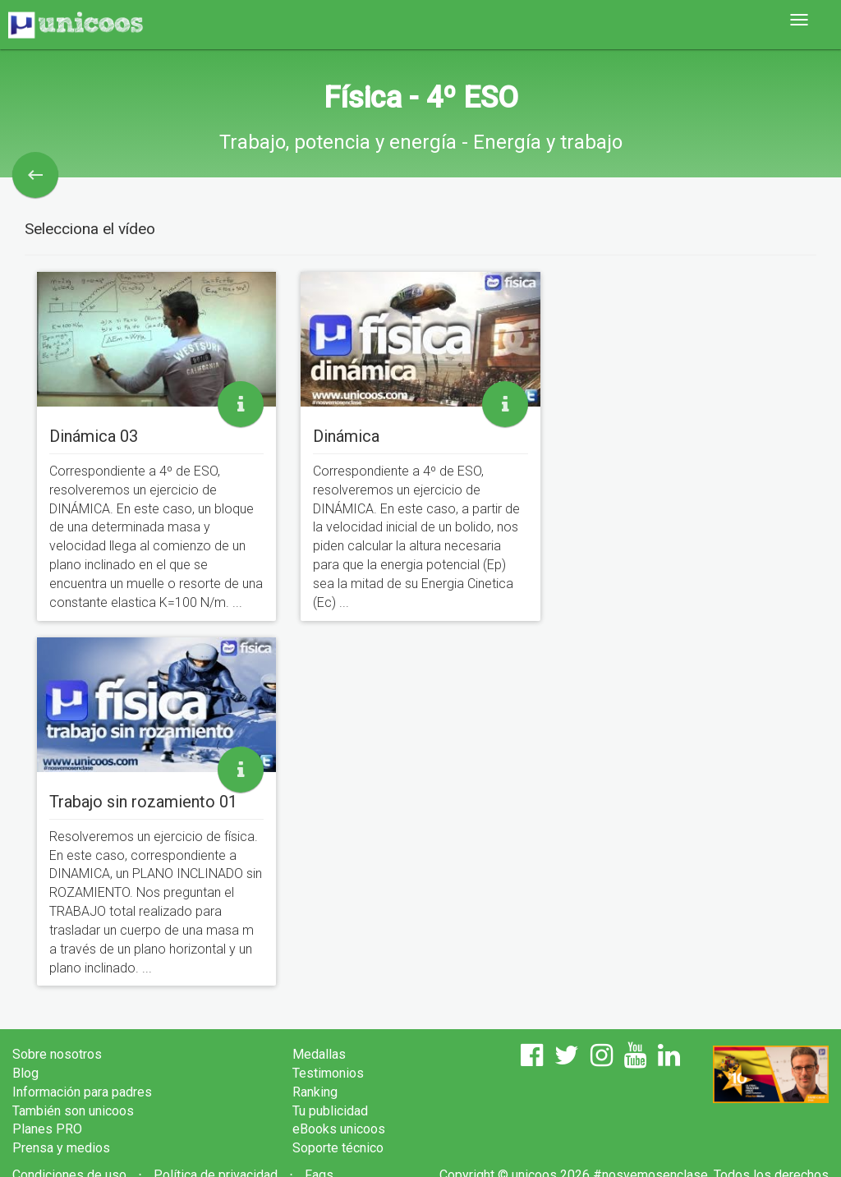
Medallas (319, 1054)
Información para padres (82, 1092)
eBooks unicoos (338, 1129)
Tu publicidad (330, 1111)
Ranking (315, 1092)
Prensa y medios (61, 1148)
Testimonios (328, 1073)
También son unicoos (73, 1111)
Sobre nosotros (57, 1054)
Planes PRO (47, 1129)
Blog (25, 1073)
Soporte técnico (338, 1148)
